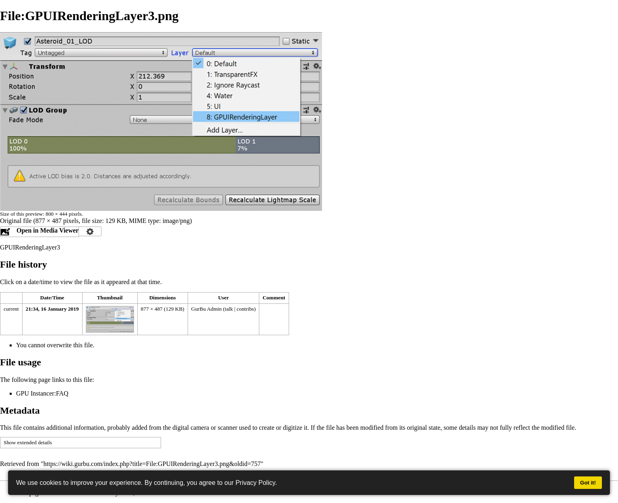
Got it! (588, 483)
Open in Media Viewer (48, 230)
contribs (245, 309)
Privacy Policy (255, 482)
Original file (16, 220)
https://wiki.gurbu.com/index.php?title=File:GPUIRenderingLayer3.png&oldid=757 (152, 463)
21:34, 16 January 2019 (52, 309)
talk (229, 309)
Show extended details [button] (28, 442)
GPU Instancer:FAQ (42, 393)
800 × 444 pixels (63, 214)
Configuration (90, 231)
